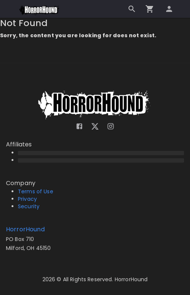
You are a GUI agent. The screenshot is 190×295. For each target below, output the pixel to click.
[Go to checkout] (150, 9)
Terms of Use (35, 191)
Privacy (27, 199)
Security (28, 206)
